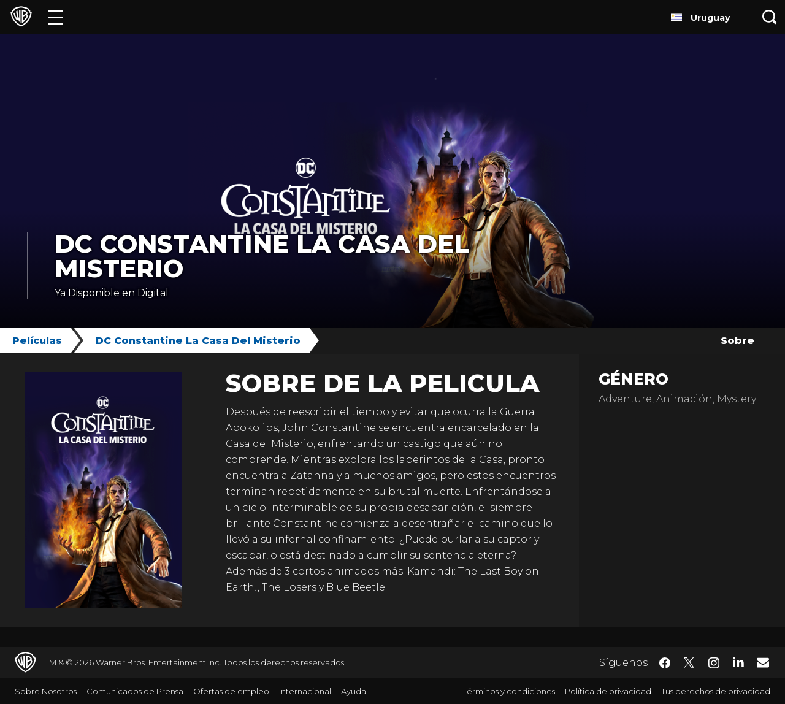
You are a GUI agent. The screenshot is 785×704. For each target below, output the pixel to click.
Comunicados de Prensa (134, 691)
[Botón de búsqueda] (769, 17)
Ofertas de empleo (231, 691)
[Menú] (55, 17)
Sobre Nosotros (46, 691)
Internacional (305, 691)
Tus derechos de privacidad (715, 691)
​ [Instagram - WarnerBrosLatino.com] (713, 662)
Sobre (737, 340)
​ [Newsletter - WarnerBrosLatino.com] (763, 662)
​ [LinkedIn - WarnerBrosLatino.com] (738, 662)
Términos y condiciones (509, 691)
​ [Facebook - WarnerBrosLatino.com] (664, 662)
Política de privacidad (608, 691)
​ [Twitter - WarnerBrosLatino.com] (689, 662)
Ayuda (353, 691)
